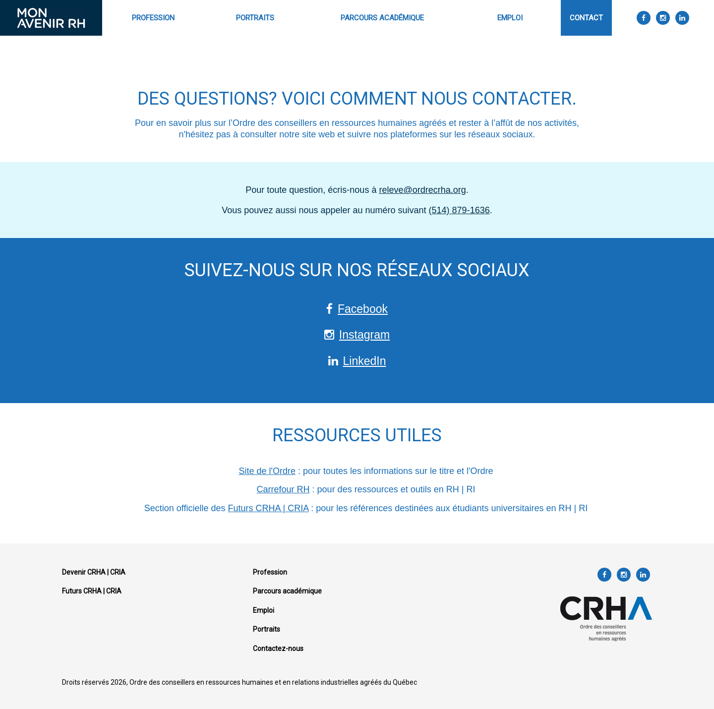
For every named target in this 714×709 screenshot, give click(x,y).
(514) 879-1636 (459, 210)
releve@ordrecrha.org (422, 190)
